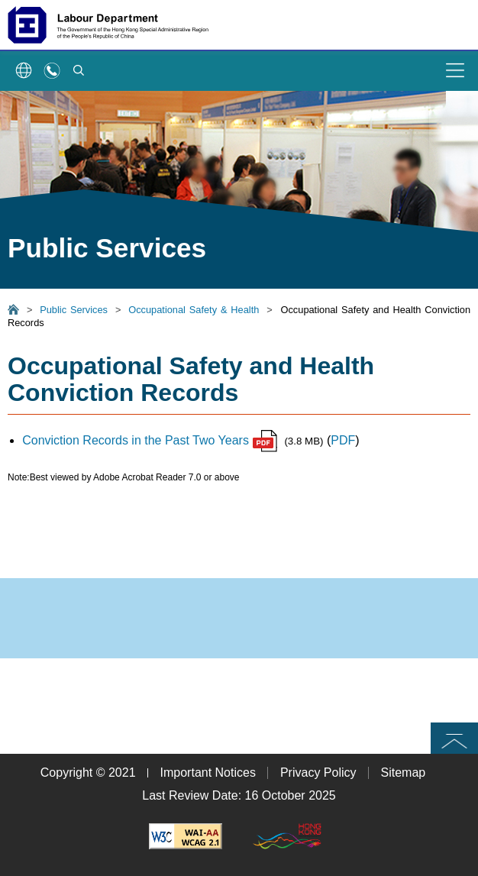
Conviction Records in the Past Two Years (149, 440)
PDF (343, 440)
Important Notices (208, 772)
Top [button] (454, 737)
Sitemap (403, 772)
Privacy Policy (318, 772)
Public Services (74, 309)
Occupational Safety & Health (193, 309)
